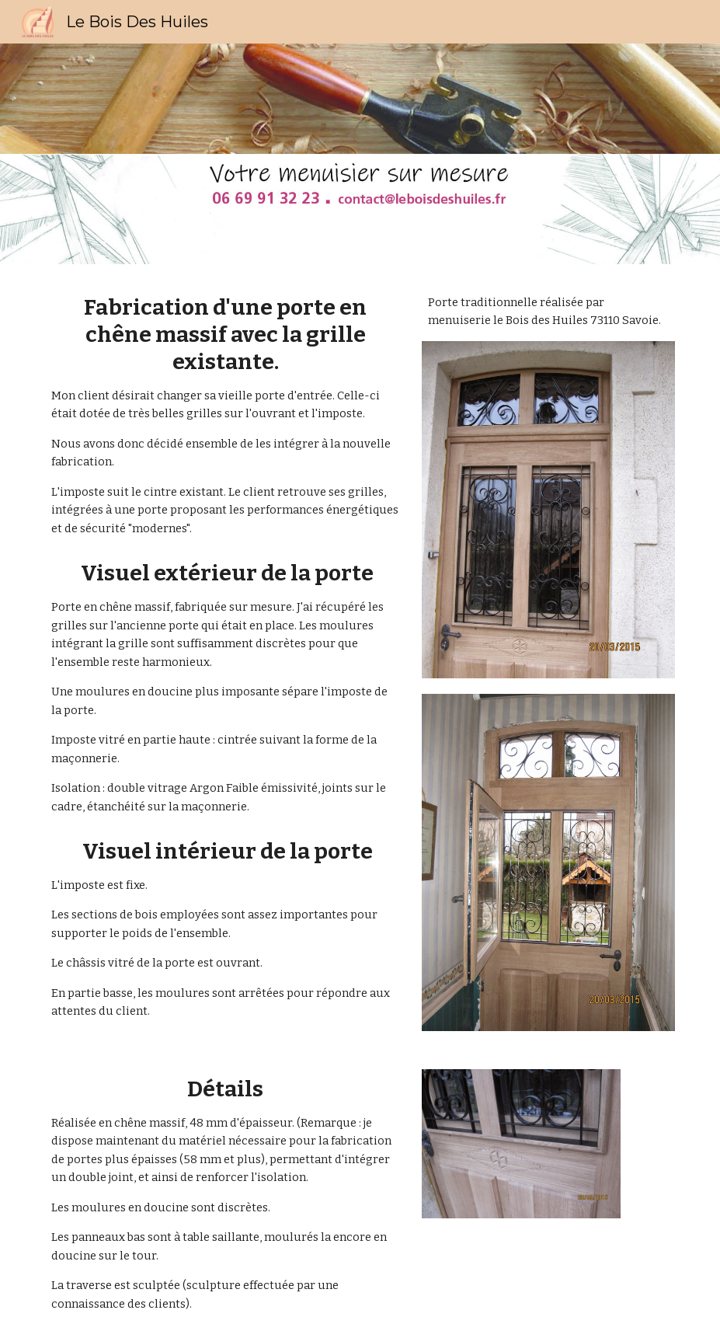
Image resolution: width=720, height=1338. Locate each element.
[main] (225, 416)
